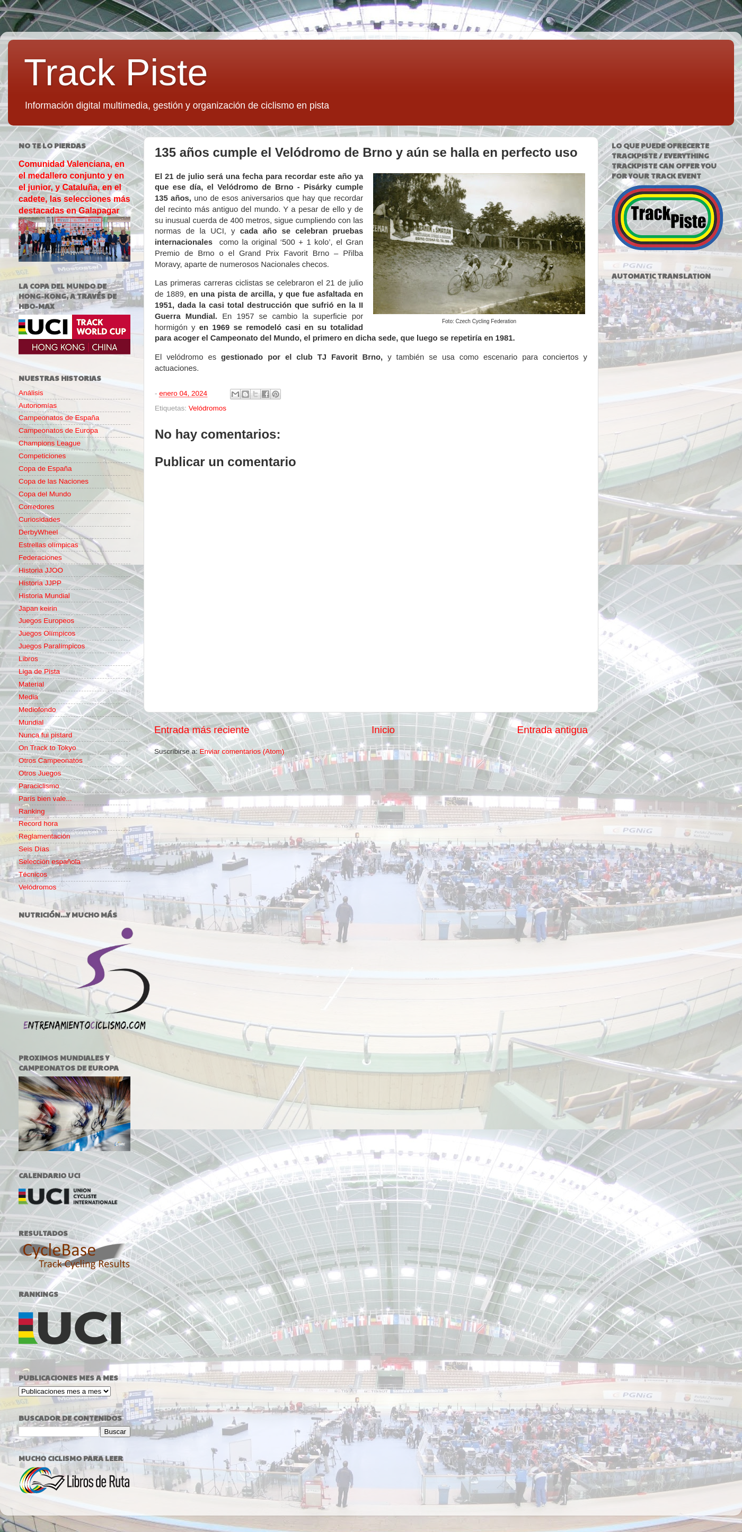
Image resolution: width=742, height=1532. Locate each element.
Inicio (383, 729)
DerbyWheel (38, 532)
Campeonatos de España (59, 418)
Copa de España (45, 469)
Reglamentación (44, 836)
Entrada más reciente (202, 729)
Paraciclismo (39, 786)
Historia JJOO (41, 570)
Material (31, 684)
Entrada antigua (552, 729)
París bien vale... (45, 799)
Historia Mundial (44, 596)
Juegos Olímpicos (47, 633)
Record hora (38, 823)
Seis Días (34, 849)
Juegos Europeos (46, 621)
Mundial (31, 722)
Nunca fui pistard (45, 735)
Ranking (32, 811)
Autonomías (38, 405)
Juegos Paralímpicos (52, 646)
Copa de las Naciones (54, 481)
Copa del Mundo (45, 494)
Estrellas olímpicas (48, 545)
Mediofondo (37, 710)
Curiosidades (39, 519)
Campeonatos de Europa (58, 430)
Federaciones (40, 558)
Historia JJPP (40, 583)
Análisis (31, 393)
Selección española (50, 862)
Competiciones (42, 456)
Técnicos (33, 874)
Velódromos (207, 408)
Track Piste (116, 72)
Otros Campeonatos (51, 760)
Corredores (37, 507)
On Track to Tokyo (47, 748)
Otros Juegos (40, 773)
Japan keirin (38, 608)
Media (28, 697)
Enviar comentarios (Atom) (242, 751)
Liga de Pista (39, 671)
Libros (28, 659)
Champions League (50, 443)
